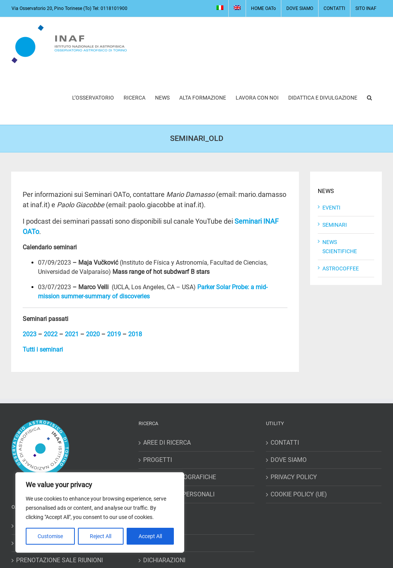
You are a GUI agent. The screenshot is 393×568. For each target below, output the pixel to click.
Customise (50, 536)
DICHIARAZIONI (164, 560)
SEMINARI (334, 225)
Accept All (150, 536)
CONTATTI (285, 442)
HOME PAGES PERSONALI (179, 494)
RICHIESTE (158, 543)
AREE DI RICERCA (167, 442)
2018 (135, 334)
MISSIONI (156, 525)
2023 (29, 334)
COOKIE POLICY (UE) (299, 494)
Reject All (100, 536)
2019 (114, 334)
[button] (369, 97)
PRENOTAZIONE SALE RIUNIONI (59, 560)
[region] (99, 512)
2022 (51, 334)
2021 (72, 334)
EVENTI (331, 208)
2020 (93, 334)
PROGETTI (157, 459)
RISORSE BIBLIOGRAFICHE (179, 477)
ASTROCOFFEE (340, 268)
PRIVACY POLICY (294, 477)
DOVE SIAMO (289, 459)
